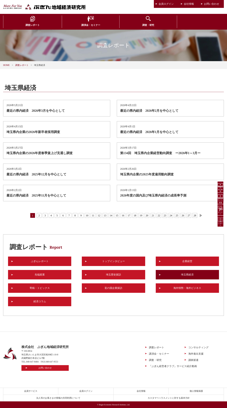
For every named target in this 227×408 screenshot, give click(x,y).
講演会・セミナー (58, 25)
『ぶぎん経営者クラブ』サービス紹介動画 (173, 366)
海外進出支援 (168, 25)
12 (99, 215)
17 (129, 215)
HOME (6, 65)
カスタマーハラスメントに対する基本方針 (169, 398)
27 (189, 215)
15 (117, 215)
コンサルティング (132, 25)
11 (93, 215)
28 (195, 215)
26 (183, 215)
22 (159, 215)
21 (153, 215)
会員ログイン (166, 4)
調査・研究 (95, 25)
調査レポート (21, 25)
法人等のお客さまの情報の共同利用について (58, 398)
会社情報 (189, 4)
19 (141, 215)
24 (171, 215)
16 (123, 215)
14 (111, 215)
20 (147, 215)
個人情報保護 (196, 391)
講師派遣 (193, 360)
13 (105, 215)
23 (165, 215)
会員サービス (205, 25)
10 (87, 215)
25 (177, 215)
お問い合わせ (211, 4)
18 (135, 215)
